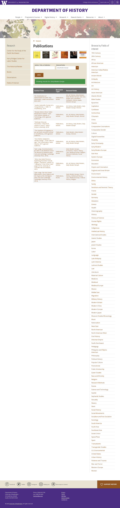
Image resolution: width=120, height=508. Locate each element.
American (94, 66)
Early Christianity (97, 143)
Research (63, 17)
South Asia (95, 427)
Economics (69, 151)
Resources (90, 17)
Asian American (96, 93)
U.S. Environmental (98, 450)
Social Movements (97, 413)
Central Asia (95, 113)
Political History (96, 359)
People (17, 17)
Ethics (93, 181)
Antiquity (94, 79)
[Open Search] (117, 2)
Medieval (94, 282)
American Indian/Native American (99, 71)
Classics (94, 123)
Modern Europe (97, 309)
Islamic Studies (96, 238)
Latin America (96, 262)
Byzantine (94, 103)
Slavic (93, 406)
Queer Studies (96, 373)
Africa (93, 60)
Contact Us (64, 500)
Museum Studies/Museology (101, 316)
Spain (93, 440)
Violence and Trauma (98, 461)
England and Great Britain (100, 170)
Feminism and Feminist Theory (102, 187)
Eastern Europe (96, 157)
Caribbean (95, 110)
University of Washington (15, 504)
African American (97, 63)
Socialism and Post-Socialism (101, 417)
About (100, 17)
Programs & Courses (32, 17)
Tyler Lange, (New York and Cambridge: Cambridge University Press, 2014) (44, 177)
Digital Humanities (97, 137)
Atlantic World (96, 96)
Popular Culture (97, 362)
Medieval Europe (74, 152)
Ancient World (96, 76)
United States (96, 454)
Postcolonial (95, 366)
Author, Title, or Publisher (42, 65)
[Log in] (112, 2)
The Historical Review (14, 66)
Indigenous (95, 228)
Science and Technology (99, 390)
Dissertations (11, 77)
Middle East (95, 292)
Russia (93, 386)
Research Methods (72, 154)
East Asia (82, 97)
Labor (93, 252)
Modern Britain (96, 302)
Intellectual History (76, 176)
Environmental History (99, 177)
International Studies (98, 235)
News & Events (76, 17)
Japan (79, 100)
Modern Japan (96, 313)
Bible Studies (95, 99)
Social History (96, 410)
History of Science (97, 218)
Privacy (63, 492)
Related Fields (60, 65)
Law (67, 152)
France (76, 151)
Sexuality (94, 400)
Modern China (96, 306)
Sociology (94, 420)
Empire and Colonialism (73, 98)
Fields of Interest (13, 83)
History (75, 100)
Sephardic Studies (97, 396)
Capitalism (95, 106)
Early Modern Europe (72, 97)
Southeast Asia (96, 430)
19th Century (96, 53)
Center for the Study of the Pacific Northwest (16, 52)
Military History (96, 299)
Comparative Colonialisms (100, 126)
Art (67, 95)
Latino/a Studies (97, 265)
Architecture (95, 82)
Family (93, 184)
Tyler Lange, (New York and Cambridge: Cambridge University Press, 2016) (44, 152)
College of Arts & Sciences (90, 2)
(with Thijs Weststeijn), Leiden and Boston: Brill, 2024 (44, 98)
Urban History (96, 457)
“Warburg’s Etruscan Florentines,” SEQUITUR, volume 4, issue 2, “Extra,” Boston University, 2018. (42, 124)
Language (95, 255)
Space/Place (95, 437)
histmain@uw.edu (38, 496)
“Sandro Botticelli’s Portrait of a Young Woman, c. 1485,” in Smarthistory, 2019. (43, 106)
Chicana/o (94, 116)
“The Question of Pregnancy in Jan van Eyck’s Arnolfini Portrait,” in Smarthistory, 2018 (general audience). (44, 133)
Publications (59, 98)
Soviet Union (95, 434)
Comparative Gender (98, 130)
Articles (58, 108)
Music (93, 319)
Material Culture (97, 275)
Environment (95, 174)
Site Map (63, 496)
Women (78, 108)
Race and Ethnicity (97, 376)
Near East (94, 326)
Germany (94, 197)
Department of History (60, 10)
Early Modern (80, 95)
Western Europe (71, 102)
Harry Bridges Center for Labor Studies (15, 60)
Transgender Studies (98, 447)
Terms (63, 494)
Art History (72, 95)
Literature (95, 272)
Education (94, 164)
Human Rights (96, 221)
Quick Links (103, 2)
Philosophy (95, 356)
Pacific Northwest (97, 343)
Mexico (93, 289)
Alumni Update (65, 498)
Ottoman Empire (97, 340)
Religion (82, 152)
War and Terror (96, 464)
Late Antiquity (96, 258)
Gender (94, 194)
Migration (94, 296)
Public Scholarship (97, 369)
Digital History (50, 17)
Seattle (93, 393)
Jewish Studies (96, 245)
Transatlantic (96, 444)
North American (97, 330)
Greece (93, 204)
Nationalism (95, 323)
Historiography (96, 211)
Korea (93, 248)
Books (58, 99)
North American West (99, 333)
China (93, 120)
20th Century (96, 56)
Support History (108, 484)
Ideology (94, 225)
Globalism (69, 100)
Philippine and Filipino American (99, 351)
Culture (94, 133)
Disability (94, 140)
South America (96, 423)
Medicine (94, 279)
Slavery (93, 403)
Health (93, 208)
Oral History (95, 336)
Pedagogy (94, 346)
